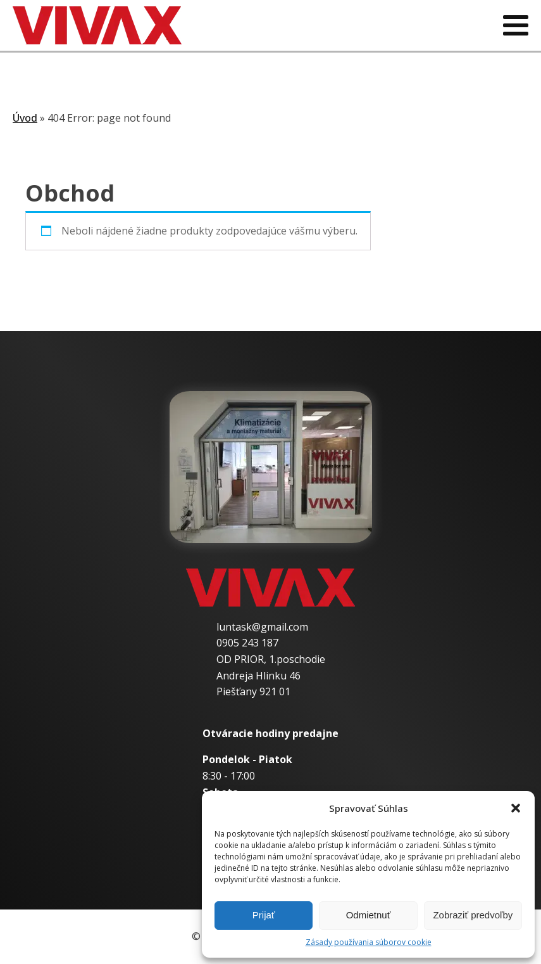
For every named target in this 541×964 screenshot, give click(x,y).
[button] (515, 808)
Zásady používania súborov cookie (369, 942)
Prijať (263, 914)
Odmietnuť (368, 914)
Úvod (25, 118)
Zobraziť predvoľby (473, 914)
